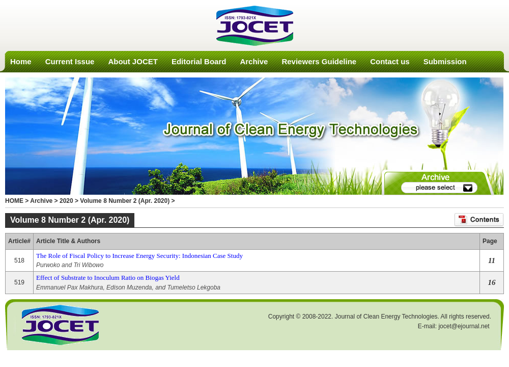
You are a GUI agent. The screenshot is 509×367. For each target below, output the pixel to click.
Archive (254, 61)
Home (21, 61)
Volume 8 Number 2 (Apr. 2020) (124, 200)
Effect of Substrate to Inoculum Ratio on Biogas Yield (108, 277)
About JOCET (133, 61)
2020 (66, 200)
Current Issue (70, 61)
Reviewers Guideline (318, 61)
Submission (445, 61)
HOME (14, 200)
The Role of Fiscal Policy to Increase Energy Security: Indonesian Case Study (139, 255)
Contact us (390, 61)
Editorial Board (199, 61)
